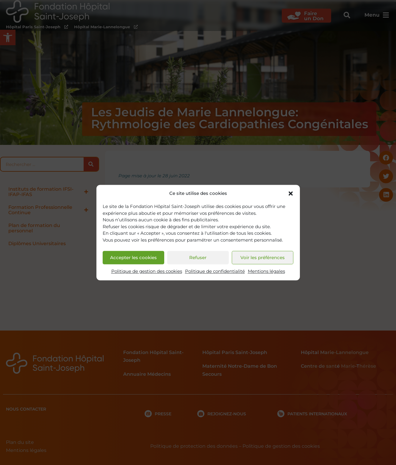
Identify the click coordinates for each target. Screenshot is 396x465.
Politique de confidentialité (215, 271)
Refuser (197, 257)
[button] (291, 193)
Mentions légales (266, 271)
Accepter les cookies (133, 257)
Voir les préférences (262, 257)
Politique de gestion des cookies (146, 271)
